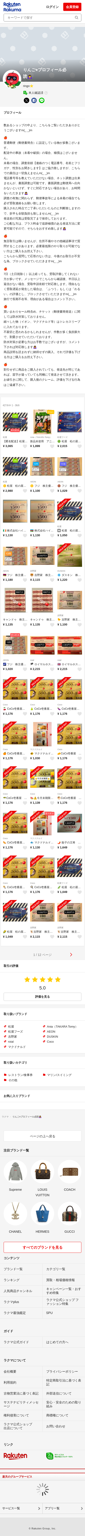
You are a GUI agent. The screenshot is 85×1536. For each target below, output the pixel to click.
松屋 (5, 437)
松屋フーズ (62, 437)
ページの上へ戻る (42, 1136)
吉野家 (33, 571)
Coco (5, 705)
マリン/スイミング (59, 1075)
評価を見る (42, 996)
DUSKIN (61, 571)
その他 (12, 1080)
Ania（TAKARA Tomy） (41, 437)
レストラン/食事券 (20, 1075)
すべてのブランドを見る (43, 1247)
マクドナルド (36, 749)
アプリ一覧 (52, 1508)
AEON (33, 482)
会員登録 (72, 7)
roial (32, 660)
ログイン (52, 7)
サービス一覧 (11, 1508)
